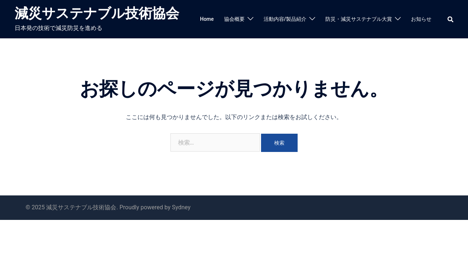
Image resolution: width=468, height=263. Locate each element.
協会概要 (234, 19)
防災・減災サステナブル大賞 (358, 19)
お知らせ (421, 19)
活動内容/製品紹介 (285, 19)
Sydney (181, 207)
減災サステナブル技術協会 (97, 13)
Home (207, 19)
